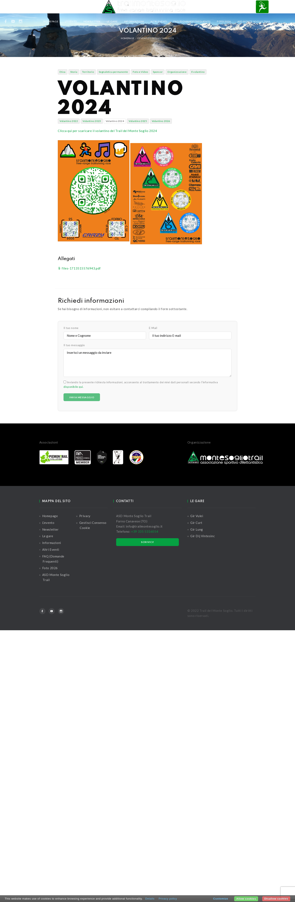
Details (149, 898)
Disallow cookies (276, 898)
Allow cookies (246, 898)
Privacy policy (168, 898)
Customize (220, 898)
